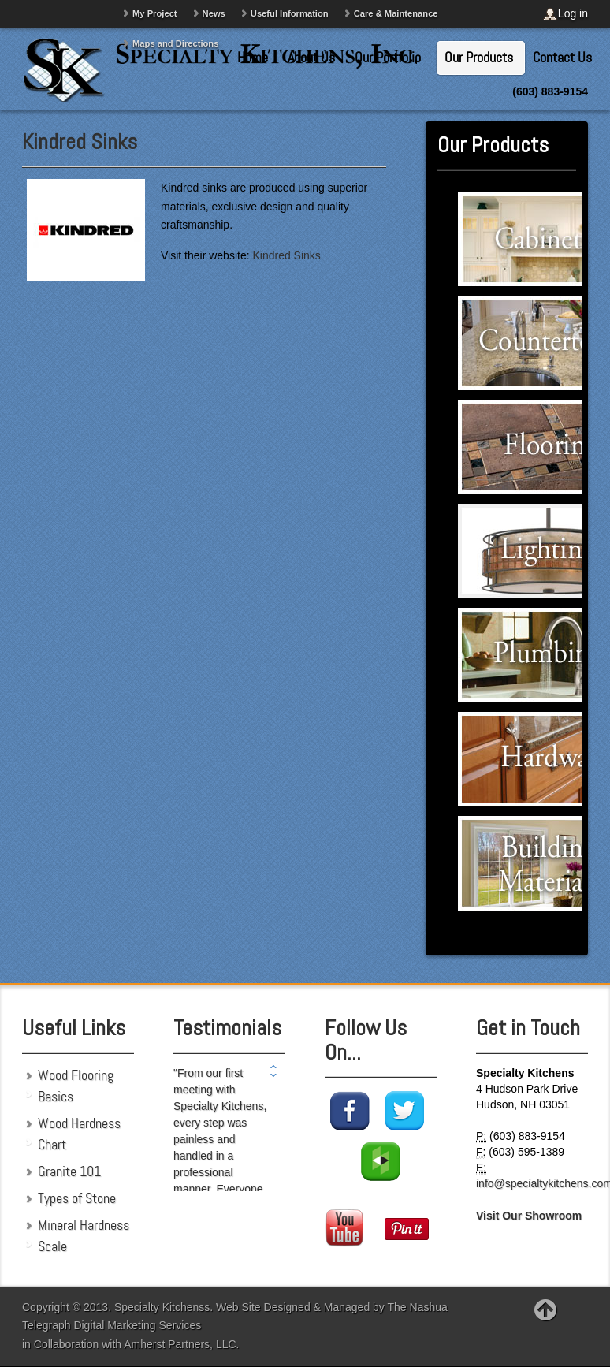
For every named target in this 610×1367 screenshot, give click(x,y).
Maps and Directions (175, 43)
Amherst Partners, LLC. (181, 1344)
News (214, 13)
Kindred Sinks (79, 141)
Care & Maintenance (396, 13)
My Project (154, 13)
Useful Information (290, 13)
